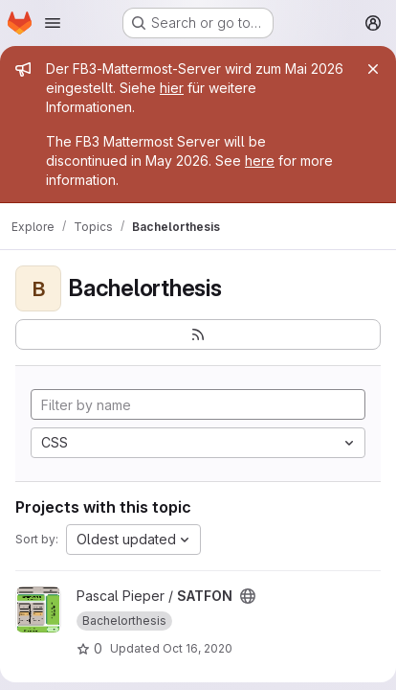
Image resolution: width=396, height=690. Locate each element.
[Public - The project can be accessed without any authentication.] (247, 596)
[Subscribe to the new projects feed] (198, 334)
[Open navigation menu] (52, 23)
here (260, 160)
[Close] (373, 69)
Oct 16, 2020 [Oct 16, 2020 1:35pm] (197, 648)
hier (172, 88)
